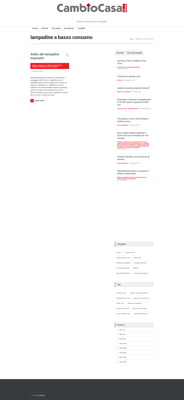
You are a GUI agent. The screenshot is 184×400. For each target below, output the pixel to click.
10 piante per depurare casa (128, 76)
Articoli (44, 28)
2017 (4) (121, 330)
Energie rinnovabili (123, 146)
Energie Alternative (143, 145)
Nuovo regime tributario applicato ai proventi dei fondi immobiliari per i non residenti (133, 135)
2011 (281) (122, 357)
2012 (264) (122, 353)
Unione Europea (52, 67)
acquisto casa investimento (139, 293)
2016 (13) (122, 334)
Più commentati (134, 53)
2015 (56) (122, 339)
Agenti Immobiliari (134, 67)
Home (35, 28)
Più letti (120, 53)
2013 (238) (122, 348)
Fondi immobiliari (136, 146)
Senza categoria (122, 125)
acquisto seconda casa (141, 298)
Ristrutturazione (133, 108)
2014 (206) (122, 343)
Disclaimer (69, 28)
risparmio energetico (39, 67)
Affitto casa (137, 258)
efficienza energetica (129, 145)
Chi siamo (56, 28)
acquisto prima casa (140, 142)
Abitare (34, 65)
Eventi (119, 179)
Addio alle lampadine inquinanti (44, 56)
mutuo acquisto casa (123, 313)
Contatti (81, 28)
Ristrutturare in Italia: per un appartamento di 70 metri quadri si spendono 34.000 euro (134, 102)
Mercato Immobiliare (55, 65)
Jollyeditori (41, 395)
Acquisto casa (42, 65)
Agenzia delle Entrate (124, 143)
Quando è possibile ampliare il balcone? (133, 88)
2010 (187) (122, 362)
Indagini (135, 268)
